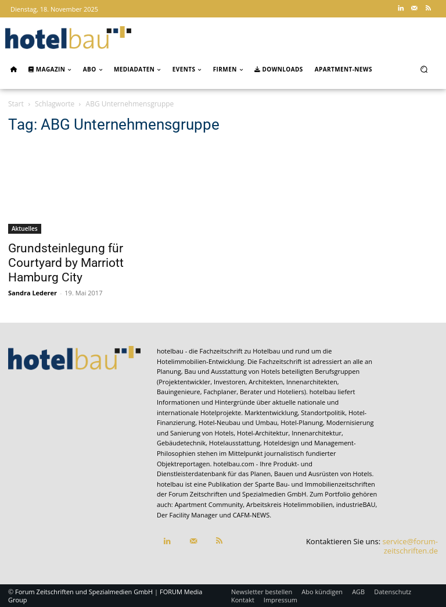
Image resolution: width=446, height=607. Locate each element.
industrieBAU (356, 504)
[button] (424, 69)
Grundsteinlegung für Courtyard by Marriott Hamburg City (66, 262)
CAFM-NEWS (251, 514)
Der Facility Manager (187, 514)
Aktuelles (25, 228)
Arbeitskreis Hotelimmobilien (289, 504)
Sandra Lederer (32, 292)
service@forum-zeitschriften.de (410, 546)
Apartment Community (209, 504)
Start (16, 104)
